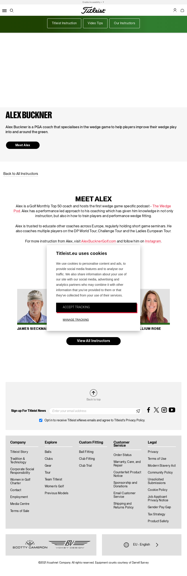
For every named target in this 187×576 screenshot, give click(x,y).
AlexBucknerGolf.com (98, 241)
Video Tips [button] (95, 23)
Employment (19, 497)
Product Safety (158, 521)
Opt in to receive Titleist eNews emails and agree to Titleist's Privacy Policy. (95, 420)
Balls (48, 452)
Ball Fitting (86, 452)
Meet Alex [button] (22, 145)
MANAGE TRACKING (76, 319)
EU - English (142, 544)
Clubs (49, 459)
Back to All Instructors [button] (20, 174)
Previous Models (57, 493)
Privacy (153, 452)
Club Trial (85, 465)
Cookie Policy (157, 490)
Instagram (153, 241)
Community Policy (160, 472)
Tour (48, 472)
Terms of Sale (19, 511)
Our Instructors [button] (124, 23)
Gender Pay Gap (159, 507)
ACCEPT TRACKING (76, 307)
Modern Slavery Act (162, 465)
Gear (48, 465)
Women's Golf (54, 486)
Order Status (123, 455)
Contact (15, 490)
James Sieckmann (34, 328)
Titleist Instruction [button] (64, 23)
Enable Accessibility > (92, 2)
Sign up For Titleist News (28, 411)
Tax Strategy (156, 514)
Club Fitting (87, 459)
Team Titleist (53, 479)
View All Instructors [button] (93, 341)
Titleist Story (19, 452)
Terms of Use (157, 459)
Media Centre (19, 504)
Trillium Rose (147, 328)
